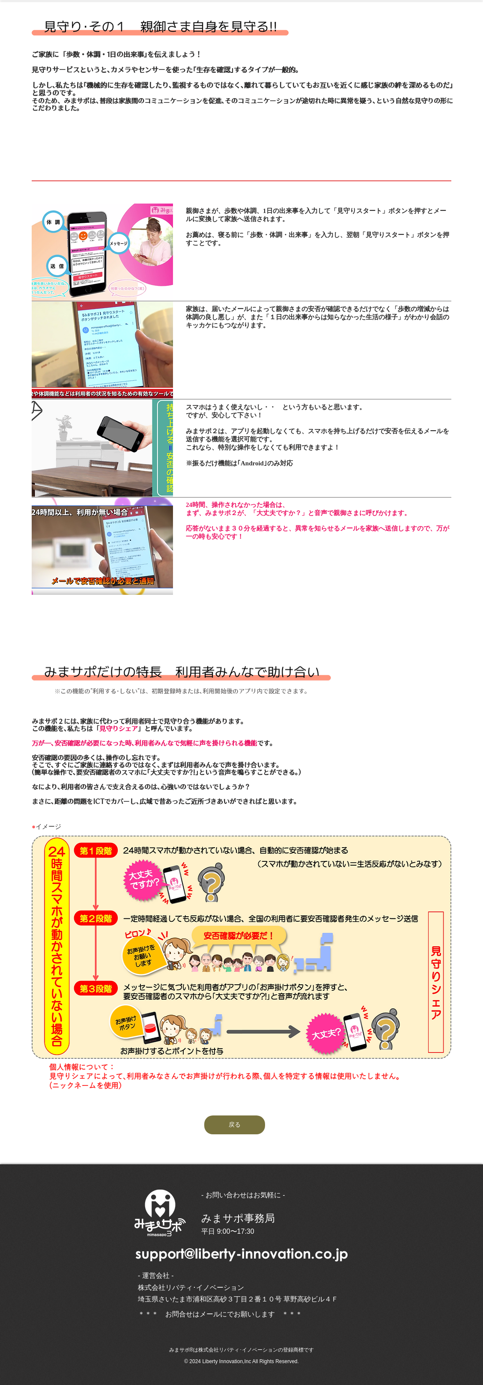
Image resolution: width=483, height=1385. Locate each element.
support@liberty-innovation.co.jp (241, 1253)
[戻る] (234, 1124)
